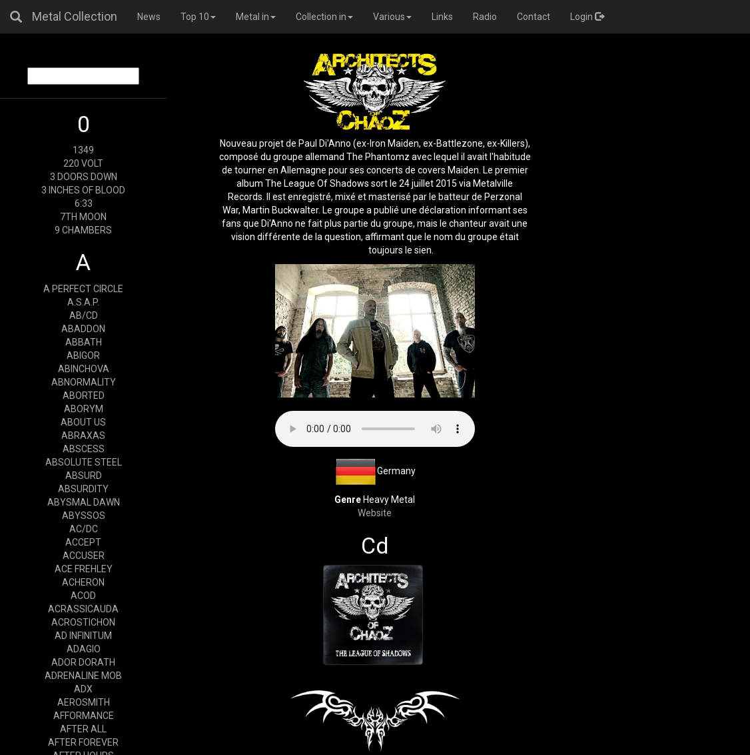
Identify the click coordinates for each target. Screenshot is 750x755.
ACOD (83, 595)
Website (375, 513)
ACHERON (83, 582)
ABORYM (83, 409)
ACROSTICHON (83, 622)
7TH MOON (83, 216)
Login (587, 16)
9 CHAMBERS (83, 230)
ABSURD (83, 475)
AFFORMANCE (83, 715)
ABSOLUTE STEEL (83, 462)
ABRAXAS (83, 435)
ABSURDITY (83, 489)
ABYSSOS (83, 515)
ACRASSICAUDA (83, 609)
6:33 (84, 203)
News (149, 16)
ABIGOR (83, 355)
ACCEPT (83, 542)
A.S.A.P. (83, 302)
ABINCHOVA (83, 368)
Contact (533, 16)
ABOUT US (83, 422)
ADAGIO (84, 649)
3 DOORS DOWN (83, 176)
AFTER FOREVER (83, 742)
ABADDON (83, 328)
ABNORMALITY (83, 382)
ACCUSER (84, 555)
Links (442, 16)
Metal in (256, 16)
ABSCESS (84, 449)
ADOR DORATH (83, 662)
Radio (485, 16)
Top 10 (198, 16)
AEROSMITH (83, 702)
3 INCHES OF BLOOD (83, 190)
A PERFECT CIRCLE (83, 288)
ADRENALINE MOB (83, 675)
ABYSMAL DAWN (83, 502)
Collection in (324, 16)
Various (392, 16)
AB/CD (83, 315)
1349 (83, 150)
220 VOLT (83, 163)
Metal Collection (74, 16)
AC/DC (83, 529)
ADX (83, 689)
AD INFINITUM (83, 635)
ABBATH (83, 342)
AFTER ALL (83, 729)
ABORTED (84, 395)
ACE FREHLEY (84, 569)
